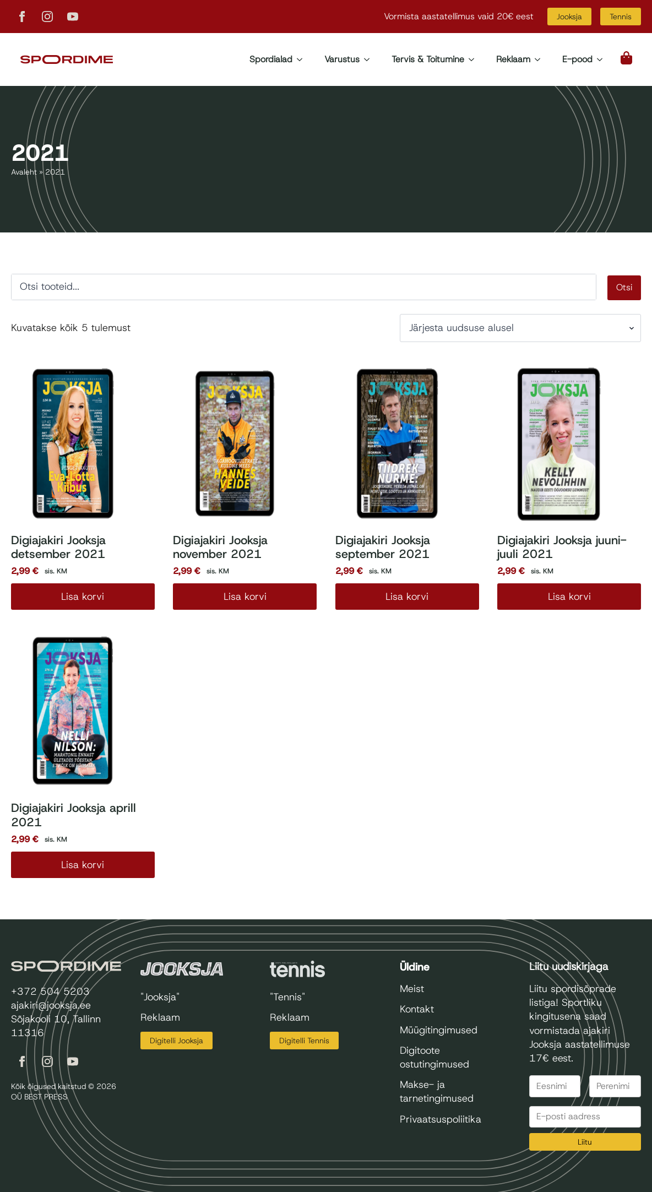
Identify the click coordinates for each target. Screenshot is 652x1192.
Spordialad (270, 59)
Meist (412, 988)
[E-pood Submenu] (603, 59)
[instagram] (47, 17)
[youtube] (73, 17)
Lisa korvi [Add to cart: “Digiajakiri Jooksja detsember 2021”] (82, 596)
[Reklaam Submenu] (540, 59)
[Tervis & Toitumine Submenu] (474, 59)
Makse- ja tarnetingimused (437, 1091)
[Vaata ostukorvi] (627, 58)
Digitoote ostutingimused (434, 1057)
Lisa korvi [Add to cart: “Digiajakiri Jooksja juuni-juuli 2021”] (569, 596)
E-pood (577, 59)
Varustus (342, 59)
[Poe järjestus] (520, 328)
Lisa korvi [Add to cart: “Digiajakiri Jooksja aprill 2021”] (82, 864)
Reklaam (513, 59)
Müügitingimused (438, 1030)
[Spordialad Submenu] (302, 59)
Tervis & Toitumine (428, 59)
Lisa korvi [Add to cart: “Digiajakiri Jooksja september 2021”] (406, 596)
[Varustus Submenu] (370, 59)
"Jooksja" (160, 997)
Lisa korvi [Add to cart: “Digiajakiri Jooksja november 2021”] (245, 596)
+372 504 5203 (50, 991)
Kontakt (417, 1009)
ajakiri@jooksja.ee (51, 1005)
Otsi (624, 287)
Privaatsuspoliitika (440, 1119)
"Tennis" (287, 997)
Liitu (585, 1142)
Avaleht (24, 172)
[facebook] (22, 17)
